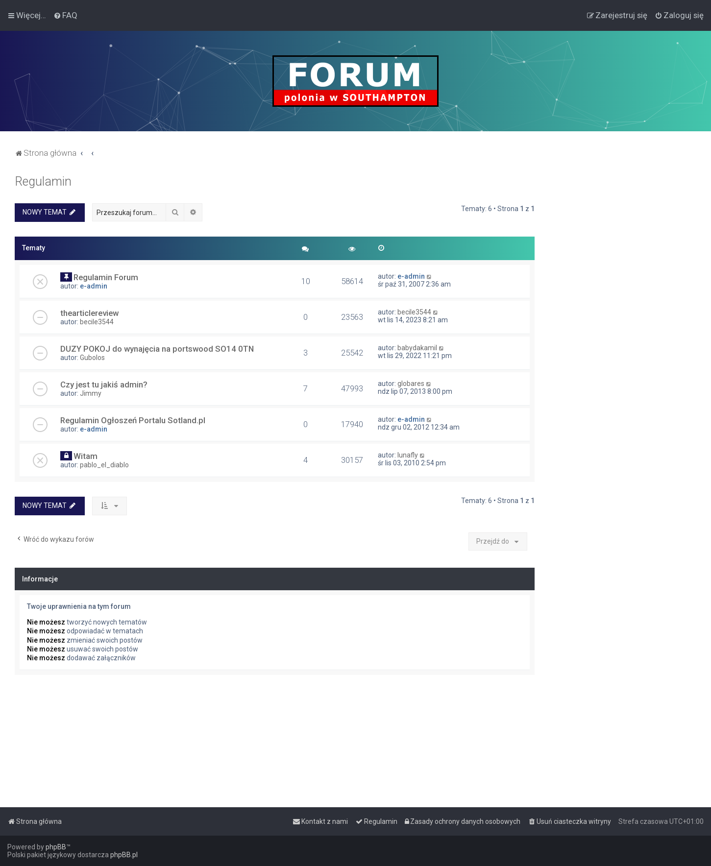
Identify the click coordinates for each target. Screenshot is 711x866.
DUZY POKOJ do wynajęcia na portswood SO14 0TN (157, 349)
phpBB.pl (124, 855)
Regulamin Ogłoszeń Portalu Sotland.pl (132, 420)
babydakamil (417, 348)
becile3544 (97, 322)
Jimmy (90, 393)
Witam (86, 456)
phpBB (56, 847)
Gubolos (92, 357)
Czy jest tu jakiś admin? (103, 384)
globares (410, 383)
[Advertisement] (622, 321)
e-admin (93, 286)
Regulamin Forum (106, 277)
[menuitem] (65, 15)
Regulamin (43, 181)
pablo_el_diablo (104, 465)
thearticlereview (89, 313)
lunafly (407, 455)
